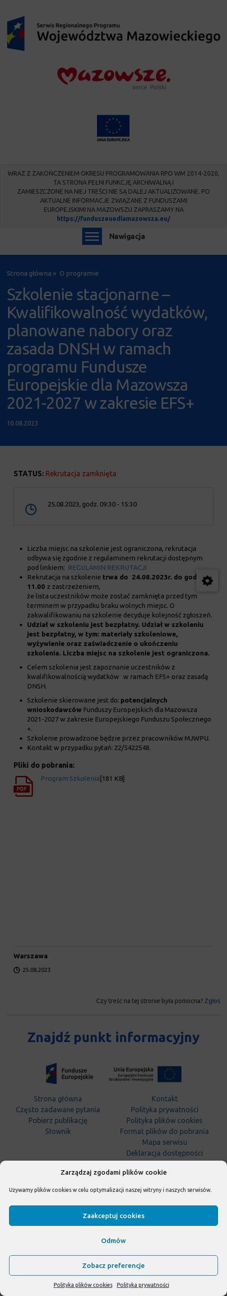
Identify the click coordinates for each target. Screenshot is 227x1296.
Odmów (113, 1240)
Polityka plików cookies (83, 1285)
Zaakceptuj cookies (113, 1215)
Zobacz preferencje (113, 1265)
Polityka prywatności (143, 1285)
